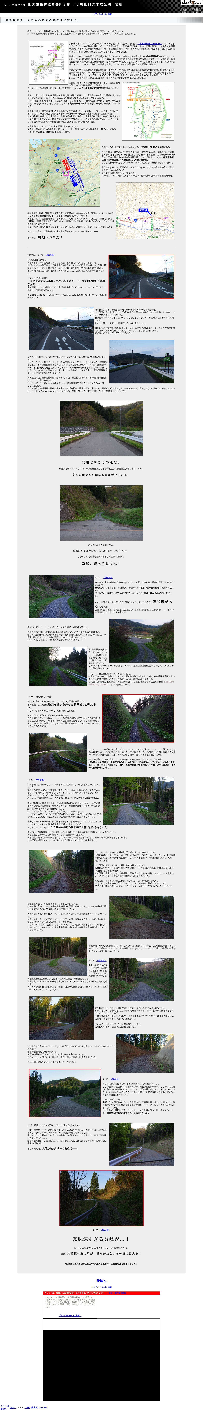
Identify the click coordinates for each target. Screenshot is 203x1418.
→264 (27, 1407)
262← (13, 1407)
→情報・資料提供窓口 (116, 1293)
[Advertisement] (90, 1324)
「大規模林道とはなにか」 (149, 44)
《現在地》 (50, 255)
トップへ (43, 1407)
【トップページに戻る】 (70, 1315)
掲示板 (34, 1407)
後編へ (101, 1281)
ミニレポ (102, 14)
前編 (109, 14)
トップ (94, 14)
